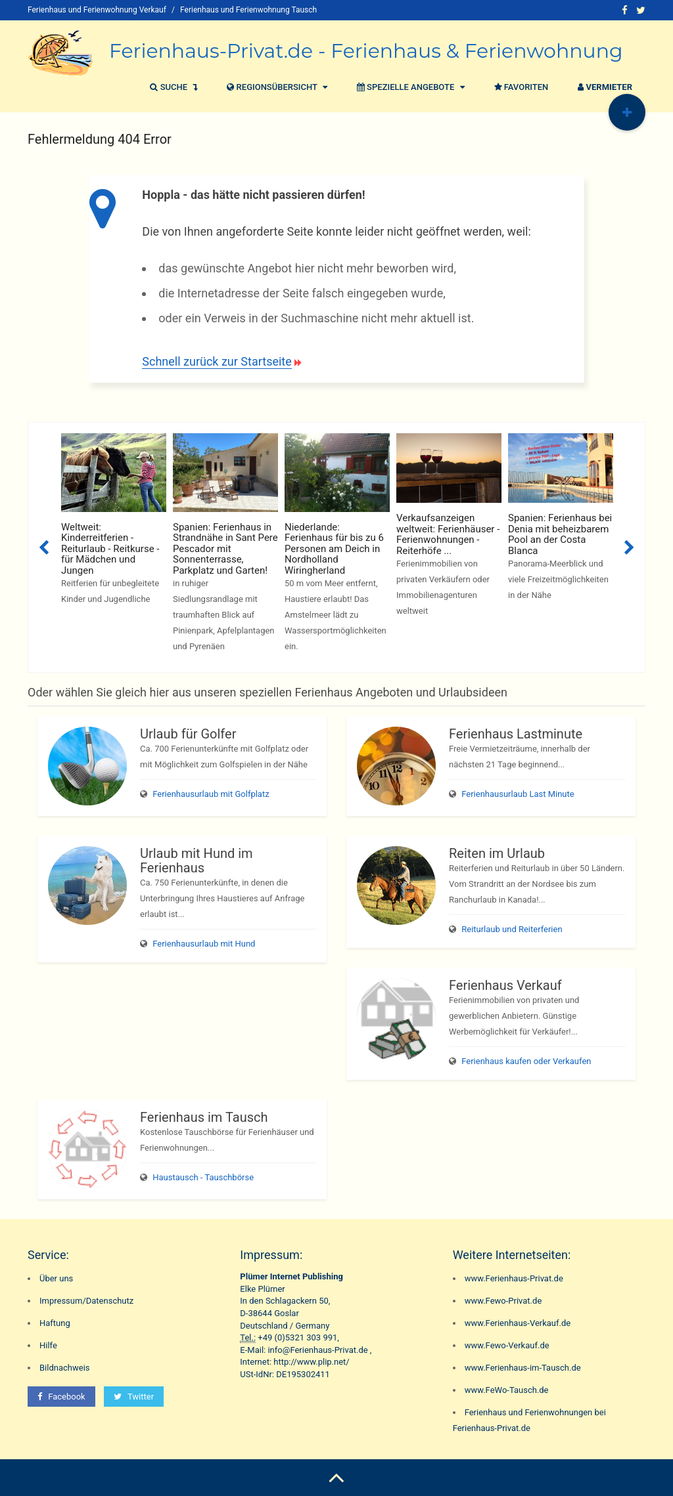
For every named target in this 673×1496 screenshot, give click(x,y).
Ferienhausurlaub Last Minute (517, 794)
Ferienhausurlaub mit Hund (203, 944)
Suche (172, 87)
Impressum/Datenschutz (86, 1301)
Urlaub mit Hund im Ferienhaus (196, 860)
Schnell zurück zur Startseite (216, 361)
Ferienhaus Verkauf (505, 985)
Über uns (56, 1278)
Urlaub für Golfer (188, 734)
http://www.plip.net (309, 1362)
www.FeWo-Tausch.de (507, 1390)
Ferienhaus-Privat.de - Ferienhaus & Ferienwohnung (365, 51)
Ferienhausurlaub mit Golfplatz (210, 794)
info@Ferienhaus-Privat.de (317, 1350)
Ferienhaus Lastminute (515, 734)
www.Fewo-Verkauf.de (507, 1345)
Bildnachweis (64, 1368)
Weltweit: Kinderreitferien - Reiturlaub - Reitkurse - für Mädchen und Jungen (110, 548)
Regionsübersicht (275, 87)
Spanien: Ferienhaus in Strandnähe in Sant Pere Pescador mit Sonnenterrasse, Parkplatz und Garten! (225, 548)
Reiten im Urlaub (497, 853)
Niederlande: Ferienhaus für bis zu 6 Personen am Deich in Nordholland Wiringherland (334, 548)
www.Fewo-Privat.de (503, 1301)
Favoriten (520, 87)
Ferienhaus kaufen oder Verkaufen (526, 1061)
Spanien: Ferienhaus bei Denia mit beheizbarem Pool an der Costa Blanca (560, 534)
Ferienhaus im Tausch (203, 1117)
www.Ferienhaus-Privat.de (514, 1278)
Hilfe (48, 1345)
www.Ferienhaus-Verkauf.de (518, 1323)
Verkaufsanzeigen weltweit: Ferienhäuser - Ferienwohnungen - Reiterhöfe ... (447, 534)
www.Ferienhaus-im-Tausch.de (523, 1368)
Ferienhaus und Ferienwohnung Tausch (248, 9)
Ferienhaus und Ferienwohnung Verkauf (97, 9)
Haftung (54, 1323)
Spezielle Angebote (409, 87)
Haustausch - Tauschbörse (203, 1177)
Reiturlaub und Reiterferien (511, 929)
